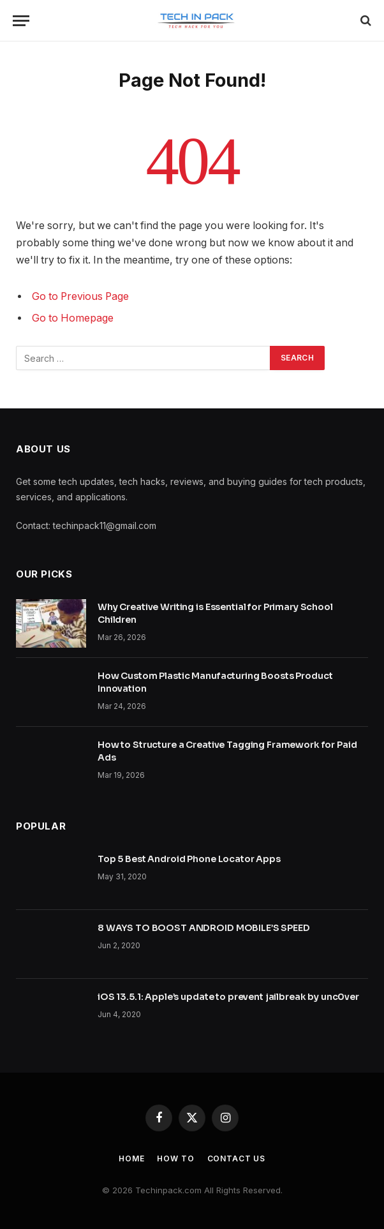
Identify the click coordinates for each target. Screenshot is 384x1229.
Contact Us (236, 1158)
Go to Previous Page (80, 296)
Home (131, 1158)
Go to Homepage (73, 318)
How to (175, 1158)
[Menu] (21, 20)
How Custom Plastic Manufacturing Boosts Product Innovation (215, 682)
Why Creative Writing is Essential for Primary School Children (215, 613)
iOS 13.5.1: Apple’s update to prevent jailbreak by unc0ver (228, 996)
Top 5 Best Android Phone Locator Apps (189, 859)
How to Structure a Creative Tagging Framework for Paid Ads (227, 751)
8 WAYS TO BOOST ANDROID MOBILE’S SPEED (204, 928)
